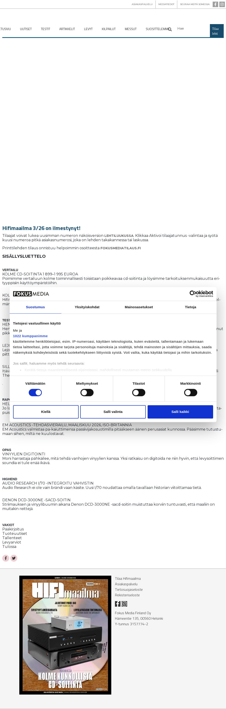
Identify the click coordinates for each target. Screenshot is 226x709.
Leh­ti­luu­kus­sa (119, 236)
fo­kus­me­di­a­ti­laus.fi (120, 248)
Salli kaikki (180, 412)
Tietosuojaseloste (129, 589)
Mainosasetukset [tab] (139, 307)
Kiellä (45, 412)
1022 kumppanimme (30, 336)
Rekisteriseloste (127, 595)
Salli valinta (113, 412)
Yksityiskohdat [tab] (87, 307)
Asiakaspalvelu (126, 584)
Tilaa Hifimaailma (128, 578)
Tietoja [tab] (190, 307)
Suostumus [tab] (35, 307)
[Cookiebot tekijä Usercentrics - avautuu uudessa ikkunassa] (193, 293)
